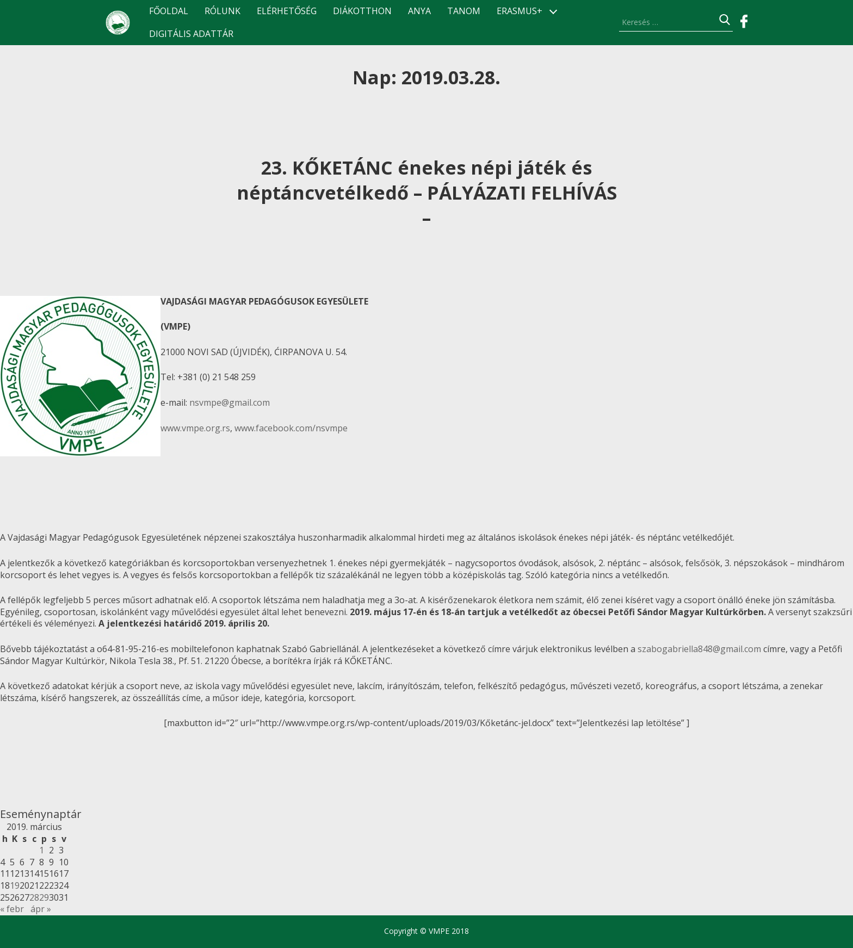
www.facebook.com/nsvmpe (291, 428)
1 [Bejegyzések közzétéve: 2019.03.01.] (41, 850)
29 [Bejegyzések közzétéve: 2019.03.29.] (44, 897)
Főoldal (168, 11)
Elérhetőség (287, 11)
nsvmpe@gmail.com (229, 402)
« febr (12, 909)
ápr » (40, 909)
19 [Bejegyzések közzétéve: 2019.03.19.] (15, 885)
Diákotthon (362, 11)
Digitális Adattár (191, 34)
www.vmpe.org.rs (195, 428)
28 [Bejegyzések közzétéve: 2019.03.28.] (34, 897)
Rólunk (222, 11)
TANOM (463, 11)
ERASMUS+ (519, 11)
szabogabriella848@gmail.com (699, 649)
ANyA (419, 11)
